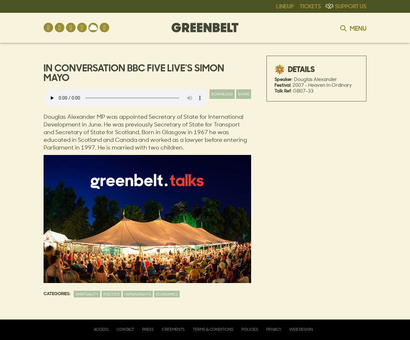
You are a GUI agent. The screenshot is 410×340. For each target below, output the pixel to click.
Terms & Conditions (213, 329)
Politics (111, 294)
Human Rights (138, 294)
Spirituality (87, 294)
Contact (125, 329)
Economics (167, 294)
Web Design (301, 329)
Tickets (310, 6)
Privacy (273, 329)
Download (222, 94)
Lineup (285, 6)
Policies (250, 329)
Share (243, 94)
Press (148, 329)
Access (101, 329)
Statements (173, 329)
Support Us (350, 6)
